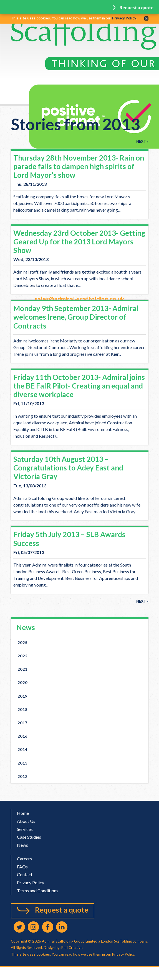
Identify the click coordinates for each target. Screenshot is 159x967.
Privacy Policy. (123, 954)
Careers (24, 858)
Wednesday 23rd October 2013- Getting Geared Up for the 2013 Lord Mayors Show (79, 242)
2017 (22, 722)
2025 (22, 642)
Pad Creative (71, 947)
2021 (22, 669)
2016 (22, 736)
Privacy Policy (124, 18)
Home (23, 813)
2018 (22, 709)
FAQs (22, 866)
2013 (22, 763)
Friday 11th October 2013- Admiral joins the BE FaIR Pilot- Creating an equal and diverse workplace (79, 386)
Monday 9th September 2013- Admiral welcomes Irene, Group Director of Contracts (75, 317)
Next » (142, 141)
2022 (22, 655)
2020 (22, 682)
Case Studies (29, 837)
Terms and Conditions (37, 890)
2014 (22, 749)
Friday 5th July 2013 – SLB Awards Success (69, 538)
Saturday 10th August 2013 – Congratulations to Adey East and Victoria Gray (68, 468)
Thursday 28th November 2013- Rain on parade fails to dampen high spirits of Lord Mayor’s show (78, 166)
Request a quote (61, 909)
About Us (26, 821)
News (25, 627)
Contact (24, 874)
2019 (22, 696)
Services (25, 829)
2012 (22, 776)
